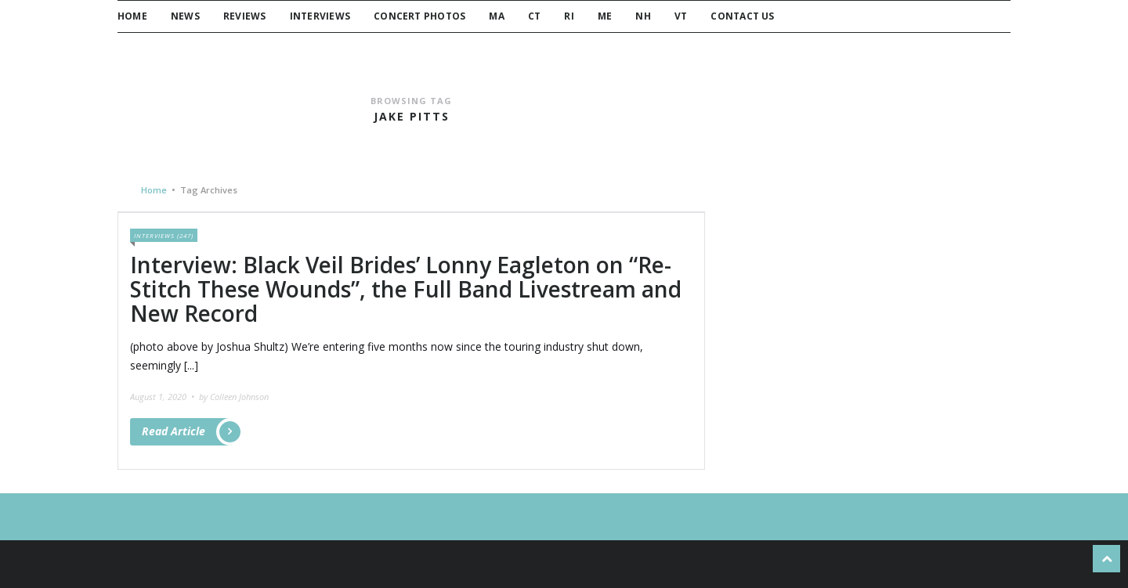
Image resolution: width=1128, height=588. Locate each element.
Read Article (187, 432)
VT (680, 16)
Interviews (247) (163, 235)
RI (568, 16)
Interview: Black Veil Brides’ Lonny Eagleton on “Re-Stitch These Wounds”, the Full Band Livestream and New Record (406, 289)
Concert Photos (419, 16)
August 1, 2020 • (163, 396)
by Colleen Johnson (234, 396)
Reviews (244, 16)
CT (534, 16)
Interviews (320, 16)
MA (496, 16)
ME (605, 16)
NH (642, 16)
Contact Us (742, 16)
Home (132, 16)
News (185, 16)
